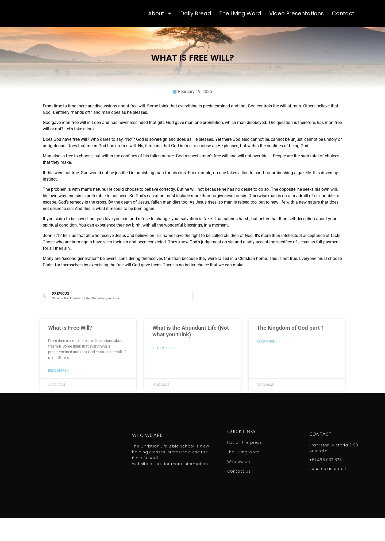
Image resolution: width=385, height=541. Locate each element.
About (160, 25)
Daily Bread (195, 25)
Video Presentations (296, 25)
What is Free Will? (70, 351)
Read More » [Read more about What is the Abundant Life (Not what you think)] (162, 371)
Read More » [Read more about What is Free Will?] (58, 393)
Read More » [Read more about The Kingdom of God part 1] (267, 364)
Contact (343, 25)
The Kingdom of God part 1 (290, 351)
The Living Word (240, 25)
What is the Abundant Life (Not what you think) (190, 354)
